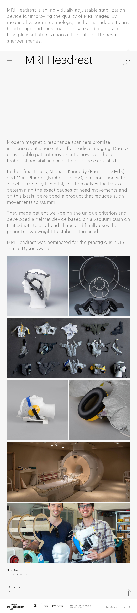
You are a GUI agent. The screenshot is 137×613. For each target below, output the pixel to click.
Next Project (15, 570)
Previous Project (17, 574)
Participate (15, 587)
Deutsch (111, 606)
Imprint (125, 606)
